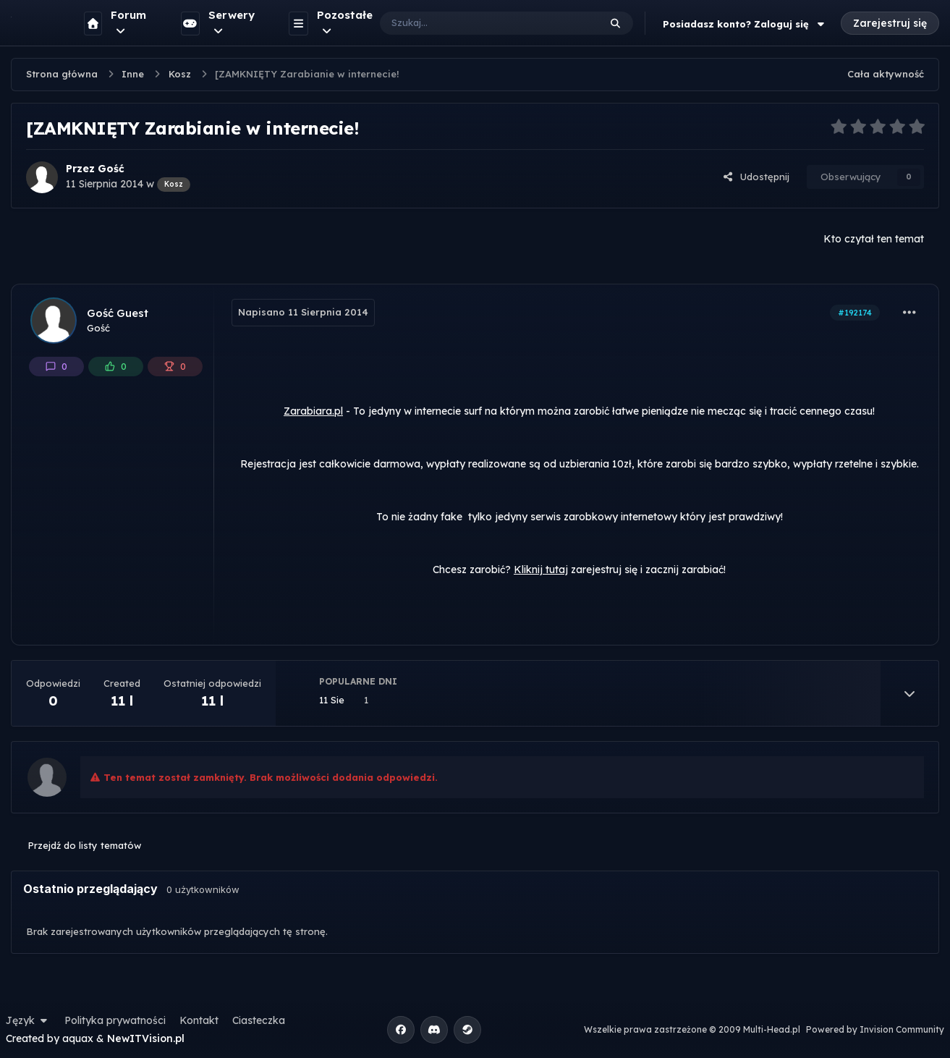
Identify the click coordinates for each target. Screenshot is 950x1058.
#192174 (855, 313)
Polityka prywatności (115, 1020)
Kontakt (199, 1020)
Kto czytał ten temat (873, 238)
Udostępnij (756, 176)
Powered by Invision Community (875, 1029)
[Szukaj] (475, 23)
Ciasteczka (258, 1020)
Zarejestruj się (890, 23)
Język (28, 1020)
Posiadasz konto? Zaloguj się (745, 24)
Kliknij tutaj (541, 569)
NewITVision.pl (146, 1038)
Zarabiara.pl (313, 411)
